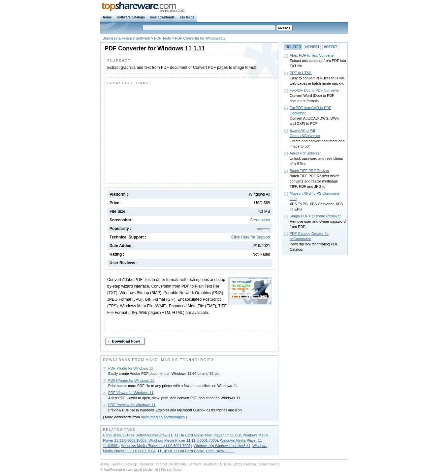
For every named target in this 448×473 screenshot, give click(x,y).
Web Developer (245, 464)
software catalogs (131, 17)
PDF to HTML (301, 73)
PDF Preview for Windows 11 (131, 405)
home (107, 17)
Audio (104, 464)
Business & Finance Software (126, 38)
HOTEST (330, 47)
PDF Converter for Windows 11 (200, 38)
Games (117, 464)
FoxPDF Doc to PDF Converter (315, 90)
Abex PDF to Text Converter (312, 55)
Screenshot (260, 220)
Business (146, 464)
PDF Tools (162, 38)
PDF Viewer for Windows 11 (130, 393)
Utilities (225, 464)
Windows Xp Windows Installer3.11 (222, 446)
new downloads (162, 17)
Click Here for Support (250, 237)
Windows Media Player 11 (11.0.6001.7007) (156, 446)
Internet (161, 464)
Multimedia (178, 464)
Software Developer (202, 464)
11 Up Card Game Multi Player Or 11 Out (207, 435)
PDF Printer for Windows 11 (130, 368)
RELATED (293, 47)
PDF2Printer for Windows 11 (131, 380)
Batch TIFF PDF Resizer (309, 171)
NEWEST (312, 47)
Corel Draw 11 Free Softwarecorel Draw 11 (137, 435)
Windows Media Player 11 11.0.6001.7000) (183, 440)
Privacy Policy (171, 469)
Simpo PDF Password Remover (315, 216)
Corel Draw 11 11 (220, 451)
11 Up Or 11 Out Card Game (180, 451)
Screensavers (269, 464)
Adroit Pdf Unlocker (305, 153)
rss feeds (187, 17)
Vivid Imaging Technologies (163, 417)
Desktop (131, 464)
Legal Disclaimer (146, 469)
